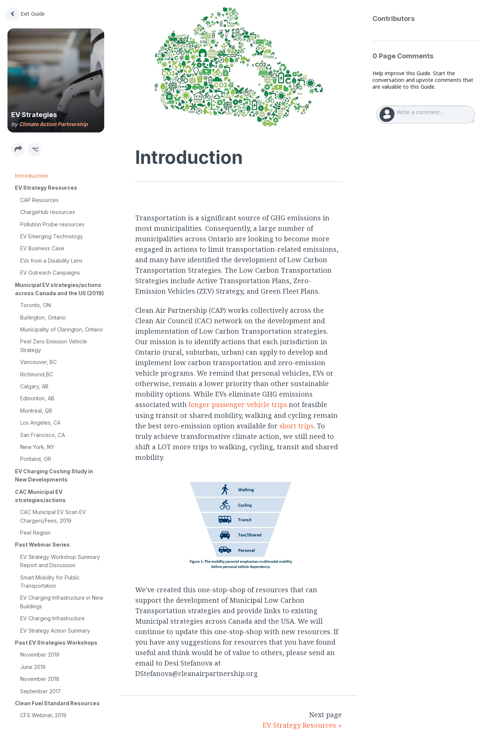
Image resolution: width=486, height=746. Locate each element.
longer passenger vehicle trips (239, 404)
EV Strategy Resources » (302, 724)
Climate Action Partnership (53, 124)
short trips (297, 425)
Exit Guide (25, 13)
